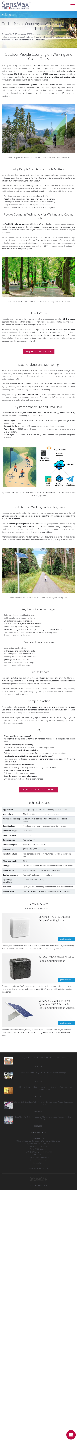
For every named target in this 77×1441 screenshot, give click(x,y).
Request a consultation (38, 351)
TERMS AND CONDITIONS (38, 1168)
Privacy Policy (38, 1163)
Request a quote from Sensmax (38, 789)
